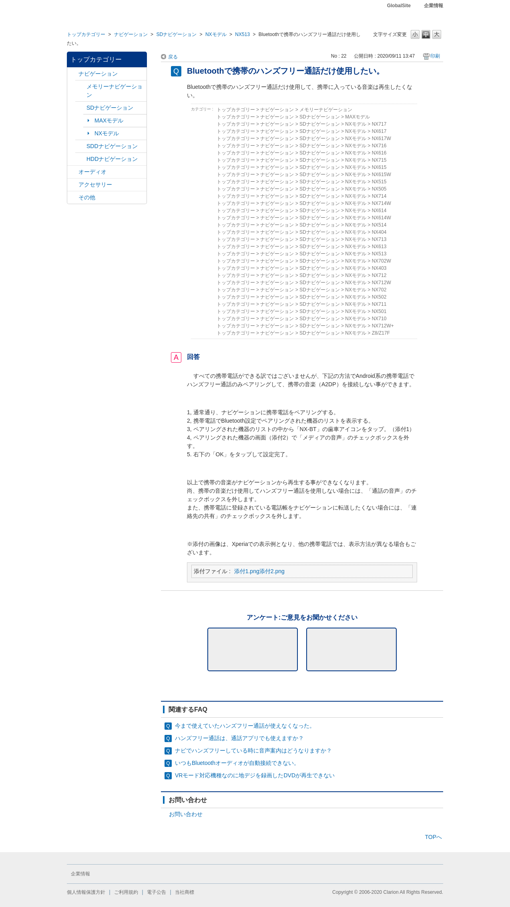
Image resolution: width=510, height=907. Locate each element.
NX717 (379, 124)
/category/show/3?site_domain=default (80, 108)
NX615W (381, 174)
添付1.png (246, 571)
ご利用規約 (126, 892)
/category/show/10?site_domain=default (72, 185)
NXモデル (216, 34)
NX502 (379, 297)
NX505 (379, 189)
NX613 (379, 246)
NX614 (379, 210)
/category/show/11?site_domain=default (72, 197)
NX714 (379, 196)
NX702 (379, 290)
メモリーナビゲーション (114, 90)
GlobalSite (399, 5)
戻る (173, 57)
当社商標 (184, 892)
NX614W (381, 218)
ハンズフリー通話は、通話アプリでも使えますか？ (239, 738)
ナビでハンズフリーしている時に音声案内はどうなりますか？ (253, 750)
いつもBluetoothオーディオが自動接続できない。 (237, 763)
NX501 (379, 311)
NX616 (379, 153)
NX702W (381, 261)
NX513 (242, 34)
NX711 (379, 304)
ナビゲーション (131, 34)
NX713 (379, 239)
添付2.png (272, 571)
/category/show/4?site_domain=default (72, 172)
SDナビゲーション (176, 34)
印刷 (435, 56)
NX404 (379, 232)
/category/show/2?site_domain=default (72, 74)
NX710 (379, 318)
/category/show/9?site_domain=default (80, 146)
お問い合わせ (186, 814)
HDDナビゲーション (112, 159)
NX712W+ (383, 326)
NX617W (381, 138)
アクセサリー (95, 184)
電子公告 (156, 892)
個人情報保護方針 (86, 892)
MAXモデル (108, 120)
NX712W (381, 282)
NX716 (379, 145)
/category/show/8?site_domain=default (80, 159)
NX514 (379, 225)
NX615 (379, 167)
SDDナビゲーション (112, 146)
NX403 (379, 268)
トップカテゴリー (86, 34)
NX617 (379, 131)
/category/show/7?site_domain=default (80, 86)
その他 (86, 197)
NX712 (379, 275)
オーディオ (92, 172)
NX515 (379, 182)
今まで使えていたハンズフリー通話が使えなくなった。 (245, 725)
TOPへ (433, 837)
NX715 (379, 160)
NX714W (381, 203)
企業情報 (433, 5)
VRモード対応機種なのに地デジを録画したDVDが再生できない (255, 775)
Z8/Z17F (381, 333)
